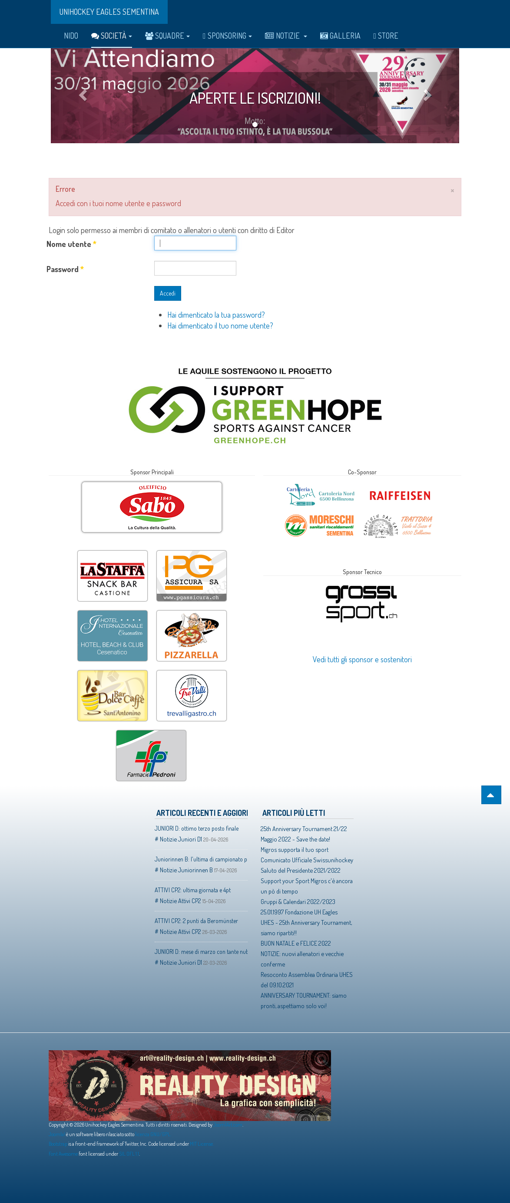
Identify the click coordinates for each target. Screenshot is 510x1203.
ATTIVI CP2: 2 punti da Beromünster (196, 920)
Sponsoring (227, 35)
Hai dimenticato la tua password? (216, 314)
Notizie (286, 35)
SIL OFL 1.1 (129, 1153)
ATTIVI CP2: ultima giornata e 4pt (193, 890)
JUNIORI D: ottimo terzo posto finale (196, 828)
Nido (71, 35)
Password (65, 269)
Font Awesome (63, 1153)
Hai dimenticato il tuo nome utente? (220, 325)
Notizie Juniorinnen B (186, 870)
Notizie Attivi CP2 (180, 900)
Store (386, 35)
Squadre (167, 35)
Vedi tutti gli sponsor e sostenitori (362, 659)
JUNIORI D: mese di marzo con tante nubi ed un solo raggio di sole (201, 951)
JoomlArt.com (227, 1124)
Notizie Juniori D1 (181, 839)
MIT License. (202, 1144)
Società (111, 35)
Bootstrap (58, 1144)
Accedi (168, 293)
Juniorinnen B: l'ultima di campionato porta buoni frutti (201, 859)
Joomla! (57, 1134)
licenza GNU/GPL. (153, 1134)
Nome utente (71, 244)
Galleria (340, 35)
